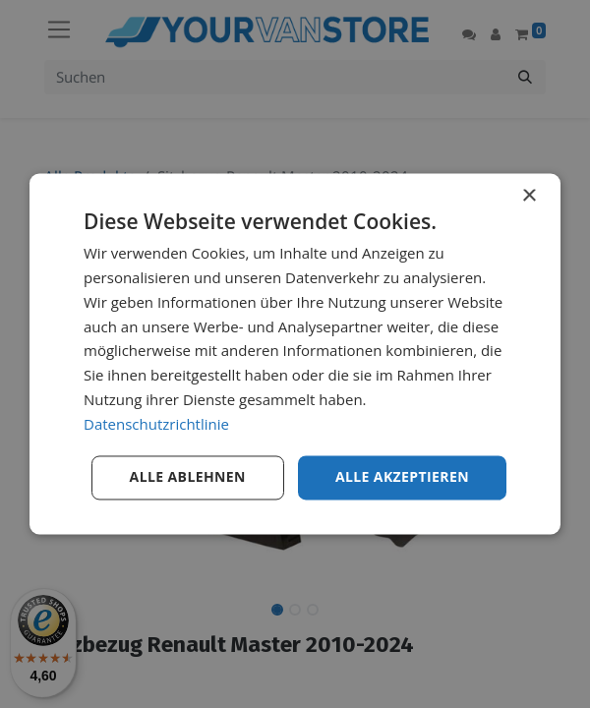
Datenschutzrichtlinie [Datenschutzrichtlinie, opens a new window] (156, 424)
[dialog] (295, 353)
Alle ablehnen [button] (188, 477)
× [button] (528, 196)
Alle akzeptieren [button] (402, 477)
